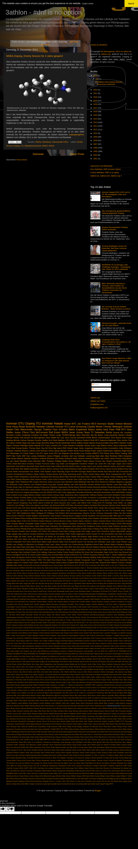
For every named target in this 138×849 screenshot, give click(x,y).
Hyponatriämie (88, 651)
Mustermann (59, 713)
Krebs (105, 682)
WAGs (56, 773)
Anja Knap (45, 578)
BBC (111, 516)
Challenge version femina (67, 599)
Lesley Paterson (24, 485)
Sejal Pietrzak (67, 745)
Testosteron (83, 511)
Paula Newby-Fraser (87, 451)
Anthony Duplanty (55, 578)
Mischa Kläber (88, 711)
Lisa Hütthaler (79, 456)
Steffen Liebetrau (55, 490)
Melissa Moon (40, 706)
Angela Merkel (28, 495)
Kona (66, 542)
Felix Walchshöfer (23, 429)
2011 (95, 130)
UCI (7, 453)
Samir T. (108, 555)
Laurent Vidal (45, 687)
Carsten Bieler (96, 477)
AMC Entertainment (12, 568)
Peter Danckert (127, 724)
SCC (18, 739)
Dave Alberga (123, 609)
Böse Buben (85, 477)
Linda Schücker (11, 690)
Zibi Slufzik (114, 781)
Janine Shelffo (71, 537)
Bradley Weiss (16, 521)
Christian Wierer (26, 498)
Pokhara (119, 726)
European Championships (24, 627)
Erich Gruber (71, 625)
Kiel (77, 680)
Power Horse (127, 726)
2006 (95, 148)
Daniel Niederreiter (82, 609)
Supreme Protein (95, 752)
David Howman (36, 479)
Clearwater (46, 498)
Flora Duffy (78, 479)
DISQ (8, 609)
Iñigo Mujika (16, 659)
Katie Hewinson (107, 677)
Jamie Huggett (40, 661)
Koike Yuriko (71, 682)
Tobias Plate (80, 763)
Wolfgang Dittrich (126, 778)
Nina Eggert (123, 716)
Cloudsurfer (71, 498)
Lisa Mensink (57, 690)
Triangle (129, 511)
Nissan (129, 716)
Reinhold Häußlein (100, 487)
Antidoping (44, 477)
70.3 (22, 453)
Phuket (33, 552)
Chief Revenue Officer (120, 599)
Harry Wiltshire (126, 500)
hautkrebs (10, 565)
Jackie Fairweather (74, 659)
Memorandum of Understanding (56, 706)
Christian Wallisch (63, 601)
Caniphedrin (112, 594)
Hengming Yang (26, 503)
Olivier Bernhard (11, 721)
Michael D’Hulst (61, 708)
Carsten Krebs (16, 596)
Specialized (100, 747)
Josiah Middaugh (79, 482)
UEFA (21, 768)
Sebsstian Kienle (48, 745)
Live (31, 505)
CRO (12, 594)
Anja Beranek (34, 477)
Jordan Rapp (69, 669)
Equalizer (55, 625)
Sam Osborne (92, 739)
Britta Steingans (121, 589)
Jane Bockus (64, 661)
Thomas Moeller (67, 760)
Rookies (77, 737)
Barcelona (125, 581)
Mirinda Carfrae (19, 440)
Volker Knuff (18, 773)
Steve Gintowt (45, 752)
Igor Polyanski (95, 654)
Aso (130, 578)
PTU (122, 721)
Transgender (85, 560)
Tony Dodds (128, 763)
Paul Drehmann (57, 724)
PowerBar (79, 445)
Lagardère (128, 482)
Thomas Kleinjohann (42, 760)
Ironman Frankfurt (92, 458)
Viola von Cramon (101, 771)
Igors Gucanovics (106, 654)
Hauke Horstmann (121, 646)
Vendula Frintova (49, 563)
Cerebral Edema (102, 596)
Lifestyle (20, 544)
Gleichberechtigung (67, 641)
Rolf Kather (10, 490)
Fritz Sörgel (104, 529)
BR (64, 581)
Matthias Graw (50, 703)
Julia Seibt (44, 672)
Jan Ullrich (105, 458)
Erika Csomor (88, 625)
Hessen (129, 531)
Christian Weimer (17, 524)
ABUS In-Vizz (109, 565)
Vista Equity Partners (119, 771)
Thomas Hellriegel (20, 445)
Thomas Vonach (102, 760)
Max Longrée (70, 703)
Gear (129, 429)
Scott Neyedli (96, 742)
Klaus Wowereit (41, 682)
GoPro (44, 531)
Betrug (80, 518)
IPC (117, 651)
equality (53, 784)
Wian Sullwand (100, 563)
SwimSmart (67, 490)
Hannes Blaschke (54, 646)
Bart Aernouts (54, 477)
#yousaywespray (75, 513)
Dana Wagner (58, 609)
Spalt (94, 747)
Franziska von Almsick (118, 633)
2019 (95, 101)
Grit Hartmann (53, 531)
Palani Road (73, 451)
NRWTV (95, 453)
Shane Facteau (121, 745)
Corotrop (31, 607)
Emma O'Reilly (20, 529)
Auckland (82, 495)
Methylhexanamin (101, 706)
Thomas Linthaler (56, 760)
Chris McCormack (39, 432)
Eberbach (9, 622)
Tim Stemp (43, 763)
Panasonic (128, 721)
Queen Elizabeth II (44, 729)
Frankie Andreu (86, 529)
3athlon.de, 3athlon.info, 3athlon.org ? (106, 176)
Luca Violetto (21, 693)
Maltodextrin (50, 695)
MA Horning (112, 693)
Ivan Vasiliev (35, 472)
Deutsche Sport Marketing (116, 615)
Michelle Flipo (127, 708)
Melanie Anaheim (126, 703)
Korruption (89, 682)
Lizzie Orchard (91, 690)
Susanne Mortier (19, 560)
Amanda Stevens (33, 573)
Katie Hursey (117, 677)
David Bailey (73, 612)
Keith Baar (18, 680)
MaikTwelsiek (25, 695)
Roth (93, 440)
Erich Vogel (79, 625)
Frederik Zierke (44, 635)
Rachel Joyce (90, 445)
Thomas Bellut (11, 760)
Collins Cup (54, 464)
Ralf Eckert (54, 432)
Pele (130, 445)
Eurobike (105, 443)
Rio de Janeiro (30, 555)
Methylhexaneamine (33, 146)
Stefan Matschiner (103, 557)
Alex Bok (122, 513)
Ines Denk (22, 656)
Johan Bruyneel (60, 503)
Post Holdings (42, 552)
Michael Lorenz (96, 708)
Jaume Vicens (84, 661)
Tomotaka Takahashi (116, 763)
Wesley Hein (39, 776)
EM (32, 500)
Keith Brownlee (28, 680)
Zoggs (125, 781)
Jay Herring (93, 661)
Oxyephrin (111, 721)
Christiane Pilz (74, 601)
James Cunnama (54, 482)
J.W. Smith (39, 659)
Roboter (8, 737)
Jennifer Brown (11, 664)
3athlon (80, 443)
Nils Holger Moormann (103, 716)
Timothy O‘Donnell (54, 763)
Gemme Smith (71, 638)
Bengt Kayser (49, 583)
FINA (82, 627)
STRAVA (86, 555)
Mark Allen (99, 456)
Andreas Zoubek (90, 576)
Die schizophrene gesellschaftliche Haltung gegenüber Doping (116, 212)
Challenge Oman (52, 599)
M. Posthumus (99, 693)
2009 (95, 137)
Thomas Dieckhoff (77, 438)
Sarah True (70, 511)
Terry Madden (61, 758)
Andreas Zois (80, 576)
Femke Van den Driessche (38, 630)
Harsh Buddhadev (96, 646)
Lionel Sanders (68, 445)
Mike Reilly (123, 485)
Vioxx (109, 771)
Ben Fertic (16, 456)
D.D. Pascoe (103, 607)
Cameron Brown (46, 469)
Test (76, 511)
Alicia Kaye (122, 570)
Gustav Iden (91, 643)
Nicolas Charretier (34, 716)
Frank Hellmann (33, 633)
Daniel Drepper (110, 524)
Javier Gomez (116, 458)
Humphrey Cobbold (66, 651)
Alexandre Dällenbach (76, 570)
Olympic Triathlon (43, 429)
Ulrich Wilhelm (79, 768)
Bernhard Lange (119, 583)
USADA (18, 443)
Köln (17, 466)
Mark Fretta (67, 698)
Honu (35, 651)
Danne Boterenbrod (104, 609)
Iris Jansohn (61, 656)
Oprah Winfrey (40, 466)
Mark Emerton (58, 698)
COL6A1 (126, 591)
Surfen (79, 474)
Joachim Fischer (126, 664)
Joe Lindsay (30, 667)
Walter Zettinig (94, 773)
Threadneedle (127, 760)
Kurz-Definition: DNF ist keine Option (105, 169)
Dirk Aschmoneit (92, 617)
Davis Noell (16, 615)
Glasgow (58, 641)
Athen (76, 495)
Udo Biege (40, 768)
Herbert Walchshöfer (117, 531)
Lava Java (64, 438)
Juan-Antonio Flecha (26, 672)
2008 (95, 140)
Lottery (57, 544)
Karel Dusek (113, 674)
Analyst (48, 573)
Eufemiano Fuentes (65, 479)
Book (14, 589)
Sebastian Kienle (103, 432)
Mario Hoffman (37, 698)
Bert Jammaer (14, 586)
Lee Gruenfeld (66, 687)
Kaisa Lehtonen (75, 674)
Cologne (81, 604)
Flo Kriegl (51, 630)
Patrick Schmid (92, 550)
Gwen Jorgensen (86, 448)
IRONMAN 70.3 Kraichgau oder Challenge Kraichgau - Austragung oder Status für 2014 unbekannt (116, 267)
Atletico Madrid (11, 581)
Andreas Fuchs (16, 495)
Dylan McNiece (115, 620)
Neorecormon (22, 716)
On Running (51, 721)
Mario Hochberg (27, 698)
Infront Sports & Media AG (43, 503)
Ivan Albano (125, 656)
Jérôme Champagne (107, 672)
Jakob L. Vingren (116, 659)
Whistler (58, 776)
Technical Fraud (39, 758)
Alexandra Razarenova (48, 570)
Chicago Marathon (107, 599)
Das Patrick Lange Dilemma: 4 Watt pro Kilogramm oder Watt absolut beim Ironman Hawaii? (116, 360)
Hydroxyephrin (78, 651)
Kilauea (25, 451)
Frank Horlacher (44, 633)
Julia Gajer (111, 464)
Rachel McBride (75, 552)
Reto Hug (118, 552)
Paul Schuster (67, 724)
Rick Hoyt (72, 734)
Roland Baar (39, 737)
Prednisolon (10, 729)
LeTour (27, 505)
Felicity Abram (123, 627)
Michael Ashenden (27, 708)
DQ (16, 609)
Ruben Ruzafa (64, 555)
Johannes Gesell (86, 667)
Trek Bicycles (87, 765)
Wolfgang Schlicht (24, 781)
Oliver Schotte (127, 719)
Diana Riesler (11, 500)
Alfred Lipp (88, 570)
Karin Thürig (92, 503)
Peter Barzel (110, 724)
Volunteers (34, 773)
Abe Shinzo (37, 568)
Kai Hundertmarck (64, 674)
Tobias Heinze (88, 461)
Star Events (27, 750)
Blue (84, 586)
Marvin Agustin (58, 700)
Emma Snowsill (50, 500)
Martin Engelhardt (78, 429)
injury (73, 784)
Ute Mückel (124, 768)
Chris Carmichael (118, 521)
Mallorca (114, 544)
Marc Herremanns (76, 505)
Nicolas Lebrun (46, 716)
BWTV (9, 456)
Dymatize (124, 526)
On (24, 487)
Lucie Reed (44, 505)
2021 (95, 93)
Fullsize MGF (124, 635)
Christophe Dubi (11, 604)
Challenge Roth (121, 477)
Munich (45, 713)
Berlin (17, 469)
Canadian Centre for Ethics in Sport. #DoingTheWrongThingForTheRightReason (81, 594)
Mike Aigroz (34, 711)
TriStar (85, 474)
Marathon (120, 544)
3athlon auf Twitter (98, 401)
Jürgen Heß (19, 674)
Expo (78, 627)
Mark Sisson (83, 698)
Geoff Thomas (95, 638)
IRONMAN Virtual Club (46, 654)
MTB (68, 505)
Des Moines (56, 615)
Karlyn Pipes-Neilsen (28, 677)
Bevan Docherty (28, 464)
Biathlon (96, 518)
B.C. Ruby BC (41, 581)
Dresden (78, 620)
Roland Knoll (28, 511)
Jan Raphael (63, 453)
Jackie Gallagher (86, 659)
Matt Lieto (72, 547)
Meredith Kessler (83, 706)
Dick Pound (52, 617)
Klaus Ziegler (51, 682)
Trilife (125, 765)
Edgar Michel (39, 500)
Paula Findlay (56, 466)
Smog (81, 747)
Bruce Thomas (48, 591)
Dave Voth (54, 612)
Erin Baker (109, 625)
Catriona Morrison (59, 521)
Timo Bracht (116, 438)
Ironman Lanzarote (90, 656)
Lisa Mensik (48, 690)
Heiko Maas (21, 648)
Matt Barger (102, 700)
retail (85, 784)
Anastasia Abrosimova (58, 573)
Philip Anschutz (52, 726)
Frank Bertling (23, 633)
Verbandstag (70, 771)
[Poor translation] (10, 809)
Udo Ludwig (49, 768)
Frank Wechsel (94, 633)
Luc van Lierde (12, 461)
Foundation (111, 630)
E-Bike (123, 620)
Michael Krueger (126, 547)
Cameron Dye (32, 594)
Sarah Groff (19, 490)
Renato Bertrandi (114, 487)
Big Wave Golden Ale (52, 586)
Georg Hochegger (92, 500)
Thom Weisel (56, 560)
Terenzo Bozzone (84, 490)
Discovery (17, 620)
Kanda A (91, 674)
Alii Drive (49, 448)
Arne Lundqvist (102, 578)
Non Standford (11, 719)
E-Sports (129, 620)
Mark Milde (75, 698)
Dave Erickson (34, 612)
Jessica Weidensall (70, 664)
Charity (68, 521)
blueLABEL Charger (27, 784)
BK (48, 581)
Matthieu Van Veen (71, 485)
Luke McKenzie (54, 505)
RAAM (53, 729)
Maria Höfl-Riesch (121, 695)
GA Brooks (20, 638)
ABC (98, 565)
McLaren (89, 547)
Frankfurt (35, 435)
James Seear (30, 661)
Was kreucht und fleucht (108, 773)
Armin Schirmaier (73, 578)
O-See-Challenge (69, 719)
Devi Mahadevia (65, 526)
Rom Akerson (57, 737)
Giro (40, 531)
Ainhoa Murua (121, 568)
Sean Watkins (127, 742)
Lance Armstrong (78, 426)
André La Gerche (113, 576)
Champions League (82, 599)
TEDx (96, 755)
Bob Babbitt (24, 469)
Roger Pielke (30, 737)
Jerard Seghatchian (46, 664)
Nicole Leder (17, 487)
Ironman (11, 423)
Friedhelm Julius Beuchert (59, 635)
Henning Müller (78, 648)
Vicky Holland (122, 490)
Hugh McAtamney (43, 651)
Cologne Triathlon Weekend (94, 604)
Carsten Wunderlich (28, 596)
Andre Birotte (81, 573)
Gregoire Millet (55, 643)
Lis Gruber (31, 690)
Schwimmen (56, 742)
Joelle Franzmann (49, 667)
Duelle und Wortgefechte (69, 464)
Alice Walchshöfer (118, 492)
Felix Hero (14, 630)
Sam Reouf (101, 739)
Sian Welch (30, 747)
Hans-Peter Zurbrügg (67, 531)
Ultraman (106, 768)
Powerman (52, 552)
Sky (68, 747)
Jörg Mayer (128, 672)
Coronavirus (91, 498)
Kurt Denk (53, 440)
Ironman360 (117, 656)
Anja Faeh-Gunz (36, 578)
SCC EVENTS (25, 739)
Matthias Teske (60, 703)
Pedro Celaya (92, 724)
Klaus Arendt (31, 542)
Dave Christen (17, 612)
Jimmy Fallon (91, 664)
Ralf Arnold (24, 732)
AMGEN (22, 568)
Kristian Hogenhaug (21, 685)
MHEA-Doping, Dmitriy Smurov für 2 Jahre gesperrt (34, 56)
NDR (41, 550)
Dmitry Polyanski (39, 620)
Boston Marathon (22, 589)
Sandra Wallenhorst (119, 555)
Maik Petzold (55, 443)
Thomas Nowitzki (79, 760)
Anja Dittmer (101, 445)
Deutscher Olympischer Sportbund (28, 617)
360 (79, 565)
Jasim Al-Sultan (74, 661)
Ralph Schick (109, 552)
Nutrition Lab (50, 719)
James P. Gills (21, 661)
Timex (64, 560)
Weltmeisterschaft (126, 773)
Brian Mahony (100, 589)
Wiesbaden (14, 453)
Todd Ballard (89, 763)
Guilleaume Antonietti (79, 643)
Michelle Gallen (11, 711)
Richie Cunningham (13, 555)
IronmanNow (109, 534)
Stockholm (75, 752)
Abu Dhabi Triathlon (124, 466)
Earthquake (10, 529)
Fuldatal (116, 635)
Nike (39, 508)
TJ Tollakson (110, 755)
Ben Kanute (49, 518)
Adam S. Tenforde (86, 568)
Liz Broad (76, 690)
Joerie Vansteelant (62, 667)
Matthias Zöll (63, 440)
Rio (23, 555)
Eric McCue (62, 625)
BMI (19, 464)
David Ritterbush (122, 612)
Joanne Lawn (20, 667)
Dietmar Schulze (80, 617)
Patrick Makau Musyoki (33, 724)
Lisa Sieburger (67, 690)
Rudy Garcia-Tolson (87, 737)
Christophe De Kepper (124, 601)
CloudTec (54, 498)
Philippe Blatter (61, 461)
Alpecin (24, 573)
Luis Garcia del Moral (41, 693)
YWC (63, 781)
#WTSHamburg (69, 565)
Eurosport (37, 627)
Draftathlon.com (97, 404)
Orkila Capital (71, 550)
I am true (97, 651)
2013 (95, 122)
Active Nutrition (75, 568)
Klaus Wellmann (30, 682)
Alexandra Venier (62, 570)
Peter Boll (118, 724)
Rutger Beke (38, 511)
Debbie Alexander (27, 615)
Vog (42, 448)
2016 (95, 111)
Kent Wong (62, 680)
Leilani (73, 687)
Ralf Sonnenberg (61, 732)
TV (92, 432)
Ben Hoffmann (91, 495)
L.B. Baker (60, 685)
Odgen (89, 719)
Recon (111, 732)
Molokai (96, 711)
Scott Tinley (36, 557)
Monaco (101, 711)
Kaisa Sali (84, 674)
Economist (26, 622)
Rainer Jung (120, 508)
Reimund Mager (16, 734)
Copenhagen (10, 607)
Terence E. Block (50, 758)
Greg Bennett (45, 643)
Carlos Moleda (126, 495)
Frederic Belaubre (32, 635)
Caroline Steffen (41, 440)
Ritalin (77, 734)
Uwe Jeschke (98, 466)
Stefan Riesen (95, 750)
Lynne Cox (72, 693)
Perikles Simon (77, 508)
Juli (97, 79)
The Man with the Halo (110, 758)
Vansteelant (37, 771)
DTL (41, 453)
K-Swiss (76, 539)
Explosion (73, 627)
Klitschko (59, 682)
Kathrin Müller (85, 677)
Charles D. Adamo (91, 521)
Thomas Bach (35, 448)
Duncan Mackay (104, 620)
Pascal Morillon (20, 724)
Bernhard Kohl (75, 477)
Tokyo (123, 511)
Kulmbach (41, 685)
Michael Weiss (126, 505)
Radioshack (84, 729)
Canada (51, 594)
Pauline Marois (78, 724)
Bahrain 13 (69, 581)
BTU (12, 518)
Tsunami (16, 768)
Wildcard (106, 466)
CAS (37, 453)
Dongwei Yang (50, 620)
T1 (92, 755)
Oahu (85, 719)
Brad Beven (39, 589)
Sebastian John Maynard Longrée (30, 745)
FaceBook (83, 464)
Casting (50, 596)
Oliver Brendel (97, 719)
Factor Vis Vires (97, 627)
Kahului (54, 674)
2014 (95, 119)
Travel (69, 765)
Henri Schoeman (103, 531)
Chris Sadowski (30, 601)
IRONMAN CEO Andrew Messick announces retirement (108, 83)
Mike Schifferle (59, 711)
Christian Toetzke (12, 498)
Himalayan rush (122, 648)
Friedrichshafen (73, 635)
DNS (65, 448)
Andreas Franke (11, 576)
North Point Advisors (39, 719)
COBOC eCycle (117, 591)
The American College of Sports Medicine (89, 758)
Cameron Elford (42, 594)
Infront (105, 448)
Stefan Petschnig (42, 490)
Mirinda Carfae (78, 711)
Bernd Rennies (60, 518)
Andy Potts (10, 469)
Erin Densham (62, 500)
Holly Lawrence (24, 534)
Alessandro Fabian (111, 513)
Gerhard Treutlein (18, 531)
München (37, 461)
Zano (94, 781)
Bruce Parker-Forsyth (35, 591)
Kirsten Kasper (101, 680)
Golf (105, 641)
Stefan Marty (86, 750)
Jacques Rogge (12, 537)
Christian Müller (41, 601)
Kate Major (92, 539)
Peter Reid (10, 448)
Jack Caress (54, 659)
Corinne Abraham (21, 607)
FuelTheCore (100, 635)
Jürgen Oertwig (38, 674)
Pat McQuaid (54, 508)
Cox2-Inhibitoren (39, 607)
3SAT (83, 565)
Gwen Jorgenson (101, 643)
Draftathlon (41, 456)
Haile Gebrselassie (28, 646)
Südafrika (88, 755)
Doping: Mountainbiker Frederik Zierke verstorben (115, 228)
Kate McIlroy (39, 677)
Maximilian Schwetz (86, 485)
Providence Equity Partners (34, 474)
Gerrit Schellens (32, 531)
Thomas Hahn (30, 760)
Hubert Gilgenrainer (78, 534)
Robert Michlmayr (114, 734)
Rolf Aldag (63, 474)
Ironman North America (105, 656)
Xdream (113, 466)
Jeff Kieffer (117, 661)
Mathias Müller (93, 700)
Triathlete (111, 765)
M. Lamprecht (89, 693)
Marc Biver (78, 695)
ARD (130, 453)
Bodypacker (123, 518)
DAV (117, 607)
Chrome (20, 604)
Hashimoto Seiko (108, 646)
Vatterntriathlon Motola (49, 771)
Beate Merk (15, 583)
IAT (99, 534)
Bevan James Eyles (37, 586)
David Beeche (83, 612)
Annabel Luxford (40, 495)
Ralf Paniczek (32, 732)
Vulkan (51, 773)
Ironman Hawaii (52, 423)
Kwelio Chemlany (51, 685)
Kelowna (36, 680)
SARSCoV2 (74, 555)
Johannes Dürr (11, 539)
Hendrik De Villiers (67, 648)
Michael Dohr (51, 708)
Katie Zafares (127, 677)
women (97, 784)
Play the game (109, 508)
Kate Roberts (60, 677)
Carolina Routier (121, 594)
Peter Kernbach (24, 552)
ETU (43, 445)
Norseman (61, 550)
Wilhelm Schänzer (118, 563)
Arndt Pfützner (84, 578)
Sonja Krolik (77, 557)
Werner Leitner (29, 776)
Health (130, 646)
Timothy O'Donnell (109, 490)
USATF (26, 768)
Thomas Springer (94, 511)
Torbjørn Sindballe (73, 560)
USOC (35, 768)
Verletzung (78, 771)
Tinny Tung (72, 763)
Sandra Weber (59, 511)
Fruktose (82, 635)
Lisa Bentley (40, 690)
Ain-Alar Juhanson (97, 513)
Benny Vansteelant (75, 583)
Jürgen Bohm (10, 674)
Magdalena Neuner (91, 544)
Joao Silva (128, 537)
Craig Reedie (72, 607)
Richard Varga (63, 734)
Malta (43, 695)
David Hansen (93, 612)
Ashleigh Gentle (123, 578)
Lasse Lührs (110, 542)
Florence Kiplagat (60, 630)
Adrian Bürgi (103, 568)
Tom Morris (97, 763)
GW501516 (28, 638)
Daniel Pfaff (121, 524)
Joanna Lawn (10, 667)
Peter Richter (88, 508)
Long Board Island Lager (105, 690)
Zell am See (106, 781)
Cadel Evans (18, 594)
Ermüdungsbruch (126, 625)
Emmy (126, 469)
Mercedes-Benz (72, 706)
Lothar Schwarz (11, 693)
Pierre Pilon (103, 726)
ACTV (117, 565)
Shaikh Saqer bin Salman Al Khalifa (103, 745)
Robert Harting (103, 734)
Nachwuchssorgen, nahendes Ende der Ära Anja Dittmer (116, 324)
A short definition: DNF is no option (104, 172)
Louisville (63, 544)
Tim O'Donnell (114, 511)
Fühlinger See (11, 638)
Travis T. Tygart (96, 560)
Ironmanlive (113, 448)
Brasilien (69, 589)
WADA (51, 146)
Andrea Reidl (91, 573)
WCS (93, 423)
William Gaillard (115, 776)
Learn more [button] (87, 3)
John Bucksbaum (98, 667)
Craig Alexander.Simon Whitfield (56, 607)
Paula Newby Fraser (115, 550)
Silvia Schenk (46, 747)
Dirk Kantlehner (89, 526)
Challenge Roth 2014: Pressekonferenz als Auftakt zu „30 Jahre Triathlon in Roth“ (116, 342)
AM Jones (128, 565)
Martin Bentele (98, 472)
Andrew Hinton (102, 576)
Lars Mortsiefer (99, 542)
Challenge (26, 435)
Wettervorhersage (49, 776)
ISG (102, 534)
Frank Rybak (55, 633)
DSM (19, 609)
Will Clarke (86, 776)
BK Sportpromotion (56, 581)
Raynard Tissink (84, 732)
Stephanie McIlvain (12, 752)
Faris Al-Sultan (60, 429)
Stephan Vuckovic (31, 458)
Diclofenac (60, 617)
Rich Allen (45, 734)
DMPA (12, 609)
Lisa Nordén (75, 453)
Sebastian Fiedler (12, 745)
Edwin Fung (47, 622)
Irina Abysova (52, 656)
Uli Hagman (57, 768)
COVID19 (34, 521)
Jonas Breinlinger (45, 539)
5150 (130, 461)
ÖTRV (55, 492)
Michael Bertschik (40, 708)
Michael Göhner (113, 547)
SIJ (35, 739)
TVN (44, 560)
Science (29, 557)
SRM (45, 739)
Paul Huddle (102, 550)
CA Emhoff (104, 591)
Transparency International (57, 765)
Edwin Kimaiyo (56, 622)
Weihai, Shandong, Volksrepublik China (51, 142)
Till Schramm (10, 763)
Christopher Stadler (32, 524)
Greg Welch (114, 443)
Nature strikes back (98, 429)
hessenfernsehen (120, 461)
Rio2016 (72, 466)
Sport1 (89, 466)
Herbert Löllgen (89, 648)
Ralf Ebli (65, 466)
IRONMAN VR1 (33, 654)
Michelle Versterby (23, 711)
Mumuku (44, 451)
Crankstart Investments (77, 524)
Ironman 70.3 (62, 426)
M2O (106, 693)
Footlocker (90, 630)
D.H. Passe (112, 607)
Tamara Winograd (16, 758)
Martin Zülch (63, 547)
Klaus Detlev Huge (44, 542)
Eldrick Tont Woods (75, 622)
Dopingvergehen (76, 134)
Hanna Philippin (53, 456)
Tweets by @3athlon (98, 45)
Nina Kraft (45, 508)
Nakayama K (107, 713)
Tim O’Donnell (96, 490)
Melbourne (9, 706)
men (77, 784)
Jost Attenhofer (120, 669)
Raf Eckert (86, 552)
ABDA (103, 565)
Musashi (51, 713)
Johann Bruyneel (74, 667)
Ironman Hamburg (78, 656)
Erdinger (57, 529)
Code (76, 604)
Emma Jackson (106, 469)
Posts (95, 385)
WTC (74, 423)
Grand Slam (18, 643)
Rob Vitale (83, 734)
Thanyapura (71, 758)
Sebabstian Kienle (68, 443)
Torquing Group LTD (29, 765)
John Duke (108, 667)
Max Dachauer (103, 505)
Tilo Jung (18, 763)
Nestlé (45, 550)
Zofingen (128, 563)
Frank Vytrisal (83, 633)
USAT (14, 513)
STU (49, 739)
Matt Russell (111, 700)
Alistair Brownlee (26, 426)
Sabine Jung (60, 739)
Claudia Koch (28, 604)
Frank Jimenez (74, 529)
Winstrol (38, 778)
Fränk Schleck (90, 635)
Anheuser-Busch (67, 516)
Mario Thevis (35, 547)
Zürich (130, 781)
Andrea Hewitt (11, 464)
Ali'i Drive (105, 570)
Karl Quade (16, 677)
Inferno (28, 656)
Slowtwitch (60, 557)
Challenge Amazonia (125, 596)
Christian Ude (51, 601)
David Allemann (64, 612)
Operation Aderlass (33, 487)
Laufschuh (10, 505)
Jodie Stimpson (125, 448)
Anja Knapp (127, 438)
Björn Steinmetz (83, 435)
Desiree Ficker (66, 615)
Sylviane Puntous (79, 755)
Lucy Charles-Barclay (76, 544)
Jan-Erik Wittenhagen (52, 661)
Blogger (98, 790)
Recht (107, 732)
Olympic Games (41, 721)
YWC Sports (70, 781)
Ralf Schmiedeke (96, 552)
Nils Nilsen (114, 716)
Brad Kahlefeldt (49, 589)
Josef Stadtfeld (88, 669)
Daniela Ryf (118, 433)
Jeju (130, 661)
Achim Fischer (54, 568)
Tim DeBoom (26, 763)
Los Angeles (118, 690)
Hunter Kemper (91, 534)
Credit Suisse (82, 607)
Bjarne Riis (79, 586)
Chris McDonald (19, 601)
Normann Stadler (105, 423)
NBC (44, 461)
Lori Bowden (39, 544)
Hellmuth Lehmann (44, 648)
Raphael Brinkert (73, 732)
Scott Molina (87, 742)
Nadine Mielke (97, 713)
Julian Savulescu (54, 672)
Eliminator (96, 622)
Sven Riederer (31, 560)
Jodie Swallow (45, 472)
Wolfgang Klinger (12, 781)
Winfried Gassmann (28, 778)
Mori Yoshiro (22, 713)
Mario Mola (25, 547)
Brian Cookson (89, 589)
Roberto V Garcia (126, 734)
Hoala (12, 651)
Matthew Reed (27, 703)
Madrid (89, 472)
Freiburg (96, 529)
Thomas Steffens (91, 760)
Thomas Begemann (125, 758)
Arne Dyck (93, 578)
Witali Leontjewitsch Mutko (50, 778)
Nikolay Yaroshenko (88, 716)
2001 (95, 159)
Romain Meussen (68, 737)
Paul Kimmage (65, 508)
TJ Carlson (101, 755)
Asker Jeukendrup (66, 495)
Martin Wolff (49, 700)
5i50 (86, 565)
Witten (33, 513)
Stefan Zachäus (113, 750)
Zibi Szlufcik (47, 492)
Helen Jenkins (78, 458)
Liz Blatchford (29, 544)
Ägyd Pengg (105, 784)
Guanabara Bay (66, 643)
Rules (117, 453)
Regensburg (127, 451)
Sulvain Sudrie (84, 752)
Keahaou (10, 451)
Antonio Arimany (53, 495)
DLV (99, 524)
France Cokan (120, 630)
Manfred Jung (59, 695)
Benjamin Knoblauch (62, 583)
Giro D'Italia (43, 641)
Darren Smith (19, 526)
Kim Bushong (91, 680)
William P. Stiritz (126, 776)
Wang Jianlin (100, 474)
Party (48, 466)
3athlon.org (106, 54)
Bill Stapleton (105, 518)
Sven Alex (15, 755)
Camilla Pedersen (45, 521)
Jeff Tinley (125, 661)
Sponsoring (72, 474)
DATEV (89, 524)
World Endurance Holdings (40, 781)
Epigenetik (47, 625)
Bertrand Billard (25, 586)
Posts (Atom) (21, 160)
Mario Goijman (16, 698)
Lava (14, 544)
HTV (56, 453)
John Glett (116, 667)
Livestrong (90, 456)
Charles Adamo (78, 521)
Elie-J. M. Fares (87, 622)
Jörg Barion (127, 458)
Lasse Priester (121, 542)
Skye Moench (74, 747)
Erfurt (56, 479)
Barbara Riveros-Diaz (114, 581)
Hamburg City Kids (41, 646)
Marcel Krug (47, 485)
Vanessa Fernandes (26, 771)
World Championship (114, 474)
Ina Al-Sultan (125, 654)
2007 (95, 144)
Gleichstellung (79, 641)
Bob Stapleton (101, 586)
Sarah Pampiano (126, 739)
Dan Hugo (116, 498)
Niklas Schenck (76, 716)
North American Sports (24, 719)
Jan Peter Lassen (25, 537)
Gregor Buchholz (42, 443)
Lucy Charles (85, 453)
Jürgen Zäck (121, 464)
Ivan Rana (118, 534)
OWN (81, 719)
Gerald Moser (127, 638)
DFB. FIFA (123, 607)
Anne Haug (12, 426)
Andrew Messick (123, 423)
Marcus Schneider (108, 695)
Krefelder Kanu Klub (119, 682)
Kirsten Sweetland (113, 680)
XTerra (25, 432)
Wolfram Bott (64, 513)
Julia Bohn (36, 672)
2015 (95, 115)
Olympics (63, 451)
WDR (76, 563)
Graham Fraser (118, 641)
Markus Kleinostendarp (49, 547)
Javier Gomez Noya (79, 432)
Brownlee (16, 591)
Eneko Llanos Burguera (36, 529)
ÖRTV (111, 784)
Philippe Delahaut (83, 726)
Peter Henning (11, 726)
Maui (107, 456)
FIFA (70, 500)
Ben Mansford (40, 583)
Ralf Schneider (42, 732)
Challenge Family (108, 477)
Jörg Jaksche (119, 672)
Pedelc (85, 724)
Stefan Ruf (104, 750)
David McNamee (70, 469)
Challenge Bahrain (12, 599)
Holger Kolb (19, 651)
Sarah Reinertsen (12, 742)
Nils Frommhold (122, 472)
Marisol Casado (125, 435)
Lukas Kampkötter (55, 693)
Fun (130, 635)
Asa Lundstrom (113, 578)
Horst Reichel (50, 534)
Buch (55, 591)
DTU (21, 423)
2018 (95, 104)
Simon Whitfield (75, 461)
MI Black (120, 693)
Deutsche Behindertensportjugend (94, 615)
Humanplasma (54, 651)
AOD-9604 (29, 568)
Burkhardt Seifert (84, 591)
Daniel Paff (93, 609)
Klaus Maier (124, 680)
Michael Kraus (100, 485)
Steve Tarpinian (66, 752)
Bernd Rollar (64, 477)
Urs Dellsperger (115, 768)
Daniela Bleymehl (22, 479)
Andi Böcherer (72, 573)
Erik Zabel (65, 529)
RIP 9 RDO (65, 729)
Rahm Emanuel (112, 729)
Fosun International (101, 630)
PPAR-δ (118, 721)
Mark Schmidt (58, 485)
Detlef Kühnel (83, 469)
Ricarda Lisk (18, 511)
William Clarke (105, 776)
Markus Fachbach (90, 505)
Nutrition (123, 443)
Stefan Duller (55, 750)
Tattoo (24, 758)
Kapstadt (106, 674)
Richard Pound (126, 487)
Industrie (15, 656)
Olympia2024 (22, 721)
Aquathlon (91, 516)
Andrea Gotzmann (18, 516)
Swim (50, 755)
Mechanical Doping (92, 703)
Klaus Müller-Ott (52, 438)
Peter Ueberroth (22, 726)
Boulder (31, 589)
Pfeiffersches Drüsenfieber (37, 726)
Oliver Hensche (107, 719)
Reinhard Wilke (116, 456)
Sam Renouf (49, 511)
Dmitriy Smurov (102, 526)
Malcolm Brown (36, 695)
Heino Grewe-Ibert (32, 648)
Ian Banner (86, 654)
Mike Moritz (42, 711)
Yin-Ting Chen (79, 781)
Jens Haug (35, 664)
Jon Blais (36, 669)
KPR (76, 472)
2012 (95, 126)
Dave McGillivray (45, 612)
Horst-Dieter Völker (63, 534)
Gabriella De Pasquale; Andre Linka (44, 638)
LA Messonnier (79, 685)
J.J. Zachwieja (31, 659)
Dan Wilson (49, 609)
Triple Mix (9, 768)
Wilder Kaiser (66, 776)
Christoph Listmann (109, 601)
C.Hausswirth (95, 591)
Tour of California (42, 765)
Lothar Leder (49, 544)
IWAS (74, 654)
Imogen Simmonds (40, 482)
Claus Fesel (37, 498)
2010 (95, 133)
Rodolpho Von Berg (18, 737)
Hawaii (67, 423)
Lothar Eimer (127, 690)
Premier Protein (62, 552)
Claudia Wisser (95, 426)
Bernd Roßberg (98, 583)
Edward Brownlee (36, 622)
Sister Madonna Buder (58, 747)
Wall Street (85, 773)
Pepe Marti (101, 724)
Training (123, 453)
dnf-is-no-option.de (123, 51)
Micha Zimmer (15, 708)
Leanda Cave (34, 451)
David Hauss (29, 526)
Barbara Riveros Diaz (98, 581)
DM (102, 524)
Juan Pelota (57, 539)
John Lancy (124, 667)
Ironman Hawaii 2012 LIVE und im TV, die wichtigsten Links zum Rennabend (116, 194)
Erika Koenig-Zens (100, 625)
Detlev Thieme (77, 615)
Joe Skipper (38, 667)
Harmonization (85, 646)
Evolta (67, 627)
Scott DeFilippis (77, 742)
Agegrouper (71, 492)
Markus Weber (122, 698)
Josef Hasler (78, 669)
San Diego (109, 739)
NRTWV (79, 713)
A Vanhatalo (93, 565)
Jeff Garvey (110, 661)
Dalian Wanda (34, 445)
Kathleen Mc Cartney (73, 677)
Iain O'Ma (79, 654)
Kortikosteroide (98, 682)
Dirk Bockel (25, 438)
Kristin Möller (118, 503)
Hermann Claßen (100, 648)
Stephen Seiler (24, 752)
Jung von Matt (82, 672)
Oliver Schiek (117, 719)
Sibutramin (37, 747)
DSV (23, 609)
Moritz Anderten (32, 713)
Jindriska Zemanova (113, 664)
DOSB (88, 438)
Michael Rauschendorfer (15, 550)
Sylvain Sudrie (67, 755)
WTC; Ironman (63, 773)
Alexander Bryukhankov (102, 492)
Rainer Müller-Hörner (125, 729)
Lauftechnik (26, 687)
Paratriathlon (81, 550)
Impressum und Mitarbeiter (101, 166)
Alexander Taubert (19, 570)
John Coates (71, 503)
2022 (95, 90)
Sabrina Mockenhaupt (72, 739)
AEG (60, 492)
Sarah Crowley (81, 466)
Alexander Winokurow (33, 570)
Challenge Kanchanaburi (38, 599)
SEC (32, 739)
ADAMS (122, 565)
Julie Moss (73, 672)
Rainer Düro (109, 453)
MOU (125, 693)
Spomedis (113, 747)
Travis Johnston (77, 765)
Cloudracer (63, 498)
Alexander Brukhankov (84, 492)
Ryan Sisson (125, 737)
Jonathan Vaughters (58, 669)
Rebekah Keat (95, 732)
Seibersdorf (58, 745)
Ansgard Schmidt (80, 516)
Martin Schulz (39, 700)
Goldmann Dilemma (97, 641)
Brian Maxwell (110, 589)
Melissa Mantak (30, 706)
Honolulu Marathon (37, 534)
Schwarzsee (47, 742)
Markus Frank (112, 698)
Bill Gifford (63, 586)
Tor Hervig (18, 765)
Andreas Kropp (23, 576)
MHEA (45, 146)
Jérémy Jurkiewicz (93, 672)
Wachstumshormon (75, 773)
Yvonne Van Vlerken (103, 461)
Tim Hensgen (35, 763)
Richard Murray (52, 474)
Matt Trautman (121, 700)
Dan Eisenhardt (39, 609)
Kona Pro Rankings (104, 503)
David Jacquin (102, 612)
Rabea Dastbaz (74, 729)
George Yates (117, 638)
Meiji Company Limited (112, 703)
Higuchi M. (113, 648)
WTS (97, 440)
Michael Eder (72, 708)
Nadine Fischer (87, 713)
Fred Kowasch (21, 635)
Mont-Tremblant (120, 711)
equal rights (47, 784)
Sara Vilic (117, 739)
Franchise (14, 633)
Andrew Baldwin (32, 516)
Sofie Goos (68, 557)
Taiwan (116, 755)
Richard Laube (53, 734)
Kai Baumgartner (108, 51)
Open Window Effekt (63, 721)
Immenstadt (116, 654)
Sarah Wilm (23, 742)
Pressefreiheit (18, 474)
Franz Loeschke (104, 633)
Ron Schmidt (53, 555)
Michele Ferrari (12, 508)
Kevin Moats (71, 680)
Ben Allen (32, 583)
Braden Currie (103, 495)
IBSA (102, 651)
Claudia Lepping (39, 604)
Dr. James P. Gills (23, 500)
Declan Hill (37, 615)
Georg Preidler (114, 529)
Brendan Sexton (78, 589)
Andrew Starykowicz (21, 477)
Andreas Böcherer (47, 458)
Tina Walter (64, 763)
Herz (107, 648)
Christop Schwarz (97, 601)
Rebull (102, 732)
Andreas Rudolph (34, 576)
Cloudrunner (63, 604)
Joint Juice (29, 669)
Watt (118, 773)
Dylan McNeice (114, 526)
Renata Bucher (27, 734)
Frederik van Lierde (95, 464)
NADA (72, 440)
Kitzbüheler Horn (19, 542)
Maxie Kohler (80, 703)
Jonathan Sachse (45, 669)
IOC (60, 445)
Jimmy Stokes (101, 664)
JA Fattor (47, 659)
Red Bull (124, 732)
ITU (22, 146)
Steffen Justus (13, 432)
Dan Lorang (31, 456)
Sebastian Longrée (48, 557)
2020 (95, 97)
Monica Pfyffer (110, 711)
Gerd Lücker (115, 500)
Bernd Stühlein (71, 518)
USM (30, 768)
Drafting (9, 440)
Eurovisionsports (46, 627)
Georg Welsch (104, 500)
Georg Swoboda (106, 638)
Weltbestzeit (25, 513)
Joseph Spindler (98, 669)
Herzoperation (24, 472)
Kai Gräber (83, 539)
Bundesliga (60, 591)
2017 (95, 108)
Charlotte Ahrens (105, 521)
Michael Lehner (115, 505)
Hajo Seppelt (110, 479)
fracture (59, 784)
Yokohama (88, 781)
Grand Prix (10, 643)
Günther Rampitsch (125, 643)
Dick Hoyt (44, 617)
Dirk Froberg (124, 617)
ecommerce (39, 784)
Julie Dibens (81, 503)
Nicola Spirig (53, 451)
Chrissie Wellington (113, 426)
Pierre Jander (99, 508)
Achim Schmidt (64, 568)
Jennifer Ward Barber (24, 664)
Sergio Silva (87, 745)
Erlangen (117, 625)
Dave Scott (48, 453)
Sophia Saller (87, 747)
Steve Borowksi (35, 752)
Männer (66, 713)
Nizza (55, 550)
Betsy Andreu (88, 518)
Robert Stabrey (42, 555)
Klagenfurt (120, 482)
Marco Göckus (96, 695)
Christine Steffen (84, 601)
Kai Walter (43, 435)
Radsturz (91, 729)
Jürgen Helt (69, 472)
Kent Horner (54, 680)
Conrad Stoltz (82, 498)
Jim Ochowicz (82, 664)
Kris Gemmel (88, 542)
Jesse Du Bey (104, 537)
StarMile (34, 750)
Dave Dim (25, 612)
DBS (110, 498)
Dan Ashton (30, 609)
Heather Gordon (11, 648)
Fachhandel (88, 627)
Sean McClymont (116, 742)
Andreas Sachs (46, 576)
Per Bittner (128, 550)
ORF (77, 719)
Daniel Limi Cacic (69, 609)
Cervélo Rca (113, 596)
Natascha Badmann (108, 440)
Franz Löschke (51, 445)
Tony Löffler (10, 765)
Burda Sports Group (72, 591)
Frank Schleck (74, 633)
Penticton (50, 461)
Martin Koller (18, 700)
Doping (17, 146)
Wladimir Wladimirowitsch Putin (70, 778)
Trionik (129, 765)
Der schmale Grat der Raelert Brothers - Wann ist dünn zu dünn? (116, 308)
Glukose (87, 641)
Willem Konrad (95, 776)
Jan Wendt (49, 537)
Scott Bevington (66, 742)
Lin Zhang (128, 687)
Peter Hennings (12, 552)
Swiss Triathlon (58, 755)
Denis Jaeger (46, 615)
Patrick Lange (55, 435)
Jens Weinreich (67, 482)
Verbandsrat (61, 771)
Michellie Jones (26, 461)
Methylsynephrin (126, 706)
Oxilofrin (104, 721)
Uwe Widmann (14, 771)
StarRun (40, 750)
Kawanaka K (10, 680)
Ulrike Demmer (90, 768)
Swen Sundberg (42, 755)
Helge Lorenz (91, 531)
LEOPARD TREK (90, 685)
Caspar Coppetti (41, 596)
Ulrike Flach (99, 768)
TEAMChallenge (68, 435)
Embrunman (117, 622)
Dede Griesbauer (51, 526)
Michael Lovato (112, 485)
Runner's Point (107, 737)
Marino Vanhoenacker (101, 438)
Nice (50, 550)
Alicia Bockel (113, 570)
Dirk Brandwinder (104, 617)
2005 (95, 151)
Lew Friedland (36, 485)
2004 (95, 155)
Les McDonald (11, 485)
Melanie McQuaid (99, 547)
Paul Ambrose (46, 724)
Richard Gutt (127, 552)
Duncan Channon (93, 620)
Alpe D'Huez (17, 573)
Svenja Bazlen (22, 448)
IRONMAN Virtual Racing (63, 654)
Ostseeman (97, 721)
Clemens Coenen (46, 524)
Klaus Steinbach (18, 682)
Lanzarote (118, 685)
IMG (30, 482)
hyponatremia (66, 784)
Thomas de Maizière (115, 760)
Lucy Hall (30, 693)
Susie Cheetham (118, 752)
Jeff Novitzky (82, 537)
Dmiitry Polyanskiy (27, 620)
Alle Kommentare (100, 389)
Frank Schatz (64, 633)
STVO (53, 739)
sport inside (91, 784)
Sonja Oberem (17, 458)
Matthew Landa (16, 703)
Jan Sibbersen (38, 537)
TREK (40, 560)
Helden (15, 472)
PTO (102, 453)
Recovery (117, 732)
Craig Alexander (111, 435)
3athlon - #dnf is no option (44, 12)
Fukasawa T (109, 635)
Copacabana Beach (125, 604)
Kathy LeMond (96, 677)
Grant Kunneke (28, 643)
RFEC (58, 729)
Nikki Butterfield (65, 716)
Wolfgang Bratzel (114, 778)
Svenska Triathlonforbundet (28, 755)
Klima (109, 445)
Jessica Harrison (117, 537)
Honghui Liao (27, 651)
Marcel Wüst (87, 695)
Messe (92, 706)
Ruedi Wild (97, 737)
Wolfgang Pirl (41, 513)
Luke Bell (65, 693)
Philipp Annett (71, 726)
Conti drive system (111, 604)
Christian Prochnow (41, 464)
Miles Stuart (68, 711)
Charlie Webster (94, 599)
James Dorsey (11, 661)
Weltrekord (9, 776)
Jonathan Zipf (67, 456)
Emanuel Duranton (106, 622)
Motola (40, 713)
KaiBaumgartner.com (99, 408)
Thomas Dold (20, 760)
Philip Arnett (62, 726)
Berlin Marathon (87, 583)
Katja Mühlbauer (104, 539)
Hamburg (98, 448)
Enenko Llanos (39, 625)
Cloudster (70, 604)
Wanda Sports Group (87, 563)
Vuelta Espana (43, 773)
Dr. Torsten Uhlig (69, 620)
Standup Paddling (89, 557)
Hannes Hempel (121, 479)
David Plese (112, 612)
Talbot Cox (122, 755)
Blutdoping (114, 518)
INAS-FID (112, 651)
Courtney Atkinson (61, 524)
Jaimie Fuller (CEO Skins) (101, 659)
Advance (86, 513)
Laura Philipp (19, 505)
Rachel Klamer (73, 487)
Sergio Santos (77, 745)
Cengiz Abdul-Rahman (88, 596)
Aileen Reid (112, 568)
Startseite (38, 154)
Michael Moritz (107, 708)
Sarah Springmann (18, 557)
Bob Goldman (91, 586)
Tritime (112, 560)
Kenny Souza (44, 680)
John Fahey (22, 539)
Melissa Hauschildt (27, 466)
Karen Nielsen (122, 674)
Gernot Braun (10, 641)
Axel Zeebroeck (31, 581)
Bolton (126, 586)
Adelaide (96, 568)
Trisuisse (106, 560)
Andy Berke (124, 576)
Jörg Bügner (67, 539)
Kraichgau (82, 472)
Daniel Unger (72, 448)
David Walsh (40, 526)
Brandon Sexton (60, 589)
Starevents (47, 750)
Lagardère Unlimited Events (105, 685)
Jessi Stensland (58, 664)
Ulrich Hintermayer (68, 768)
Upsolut (91, 474)
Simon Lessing (29, 490)
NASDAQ (72, 713)
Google (109, 641)
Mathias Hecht (83, 700)
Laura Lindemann (120, 445)
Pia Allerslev (94, 726)
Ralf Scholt (51, 732)
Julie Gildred (64, 672)
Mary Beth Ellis (110, 472)
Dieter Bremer (69, 617)
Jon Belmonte (33, 539)
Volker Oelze (26, 773)
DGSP (130, 607)
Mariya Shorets (48, 698)
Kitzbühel (111, 482)
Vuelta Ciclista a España (65, 563)
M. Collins (80, 693)
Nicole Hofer (55, 716)
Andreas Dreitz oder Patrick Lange (120, 573)
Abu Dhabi (45, 568)
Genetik (79, 638)
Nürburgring (59, 719)
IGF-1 (107, 651)
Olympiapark (31, 721)
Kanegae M (98, 674)
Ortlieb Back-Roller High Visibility (82, 721)
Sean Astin (105, 742)
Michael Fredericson (84, 708)
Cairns (25, 594)
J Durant (23, 659)
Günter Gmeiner (113, 643)
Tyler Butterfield (122, 560)
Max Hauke (81, 547)
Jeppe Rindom (93, 537)
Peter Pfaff (114, 429)
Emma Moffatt (117, 469)
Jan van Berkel (59, 537)
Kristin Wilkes (33, 685)
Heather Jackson (12, 503)
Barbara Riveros (21, 518)
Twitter (8, 513)
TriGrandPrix (103, 765)
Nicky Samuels (31, 508)
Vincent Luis (18, 492)
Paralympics (10, 724)
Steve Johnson (56, 752)
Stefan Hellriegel (66, 750)
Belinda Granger (39, 518)
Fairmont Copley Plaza (110, 627)
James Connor (127, 659)
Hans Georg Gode (73, 646)
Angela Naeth (15, 578)
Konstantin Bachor (76, 542)
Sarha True (31, 742)
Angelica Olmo (25, 578)
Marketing (104, 698)
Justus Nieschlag (57, 472)
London (18, 435)
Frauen (13, 635)
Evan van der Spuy (58, 627)
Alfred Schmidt (97, 570)
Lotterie (36, 505)
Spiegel (107, 747)
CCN (109, 591)
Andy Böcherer (44, 516)
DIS (56, 458)
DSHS (13, 479)
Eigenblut (65, 622)
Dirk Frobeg (115, 617)
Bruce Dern (24, 591)
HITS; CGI (9, 646)
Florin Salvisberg (72, 630)
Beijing (29, 518)
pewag (81, 784)
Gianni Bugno (20, 641)
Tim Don (105, 511)
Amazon (42, 573)
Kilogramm (82, 680)
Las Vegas (128, 503)
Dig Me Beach (97, 435)
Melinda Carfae (19, 706)
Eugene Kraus (11, 627)
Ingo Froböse (35, 656)
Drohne (84, 620)
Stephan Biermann (125, 750)
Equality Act (49, 529)
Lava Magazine (55, 687)
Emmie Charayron (12, 625)
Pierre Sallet (112, 726)
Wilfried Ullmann (76, 776)
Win (7, 778)
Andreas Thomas (69, 576)
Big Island (57, 448)
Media (101, 703)
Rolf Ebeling (48, 737)
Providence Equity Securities (24, 729)
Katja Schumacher (118, 539)
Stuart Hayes (116, 557)
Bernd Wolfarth (109, 583)
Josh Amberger (110, 669)
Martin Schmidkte (29, 700)
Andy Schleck (55, 516)
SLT (80, 555)
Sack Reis (83, 739)
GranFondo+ (127, 641)
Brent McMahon (114, 495)
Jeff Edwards (101, 661)
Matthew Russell (38, 703)
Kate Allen (90, 482)
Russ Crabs (116, 737)
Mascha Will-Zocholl (70, 700)
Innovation (44, 656)
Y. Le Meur (57, 781)
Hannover (63, 646)
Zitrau (121, 781)
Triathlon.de (119, 765)
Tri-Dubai (95, 765)
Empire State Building (26, 625)
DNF (24, 456)
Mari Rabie (17, 547)
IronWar (68, 656)
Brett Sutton (29, 453)
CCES (24, 521)
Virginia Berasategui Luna (33, 492)
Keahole (17, 451)
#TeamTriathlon (58, 565)
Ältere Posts (77, 154)
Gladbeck (51, 641)
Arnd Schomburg (102, 516)
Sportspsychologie (123, 747)
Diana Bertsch (77, 526)
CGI (28, 521)
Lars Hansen (18, 687)
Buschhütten (34, 469)
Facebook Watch (78, 500)
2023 (95, 76)
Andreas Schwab (57, 576)
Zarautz (99, 781)
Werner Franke (19, 776)
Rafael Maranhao (100, 729)
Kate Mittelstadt (50, 677)
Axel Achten (21, 581)
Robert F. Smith (92, 734)
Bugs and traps (28, 443)
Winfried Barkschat (15, 778)
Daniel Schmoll (126, 498)
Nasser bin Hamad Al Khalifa (122, 713)
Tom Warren (105, 763)
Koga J (64, 682)
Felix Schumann (23, 630)
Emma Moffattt (127, 622)
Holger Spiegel (11, 534)
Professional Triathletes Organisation (54, 487)
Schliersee (39, 742)
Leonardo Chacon (91, 687)
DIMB (95, 524)
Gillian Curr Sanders (32, 641)
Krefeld (110, 682)
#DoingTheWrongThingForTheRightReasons (38, 565)
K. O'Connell (47, 674)
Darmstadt (114, 609)
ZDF (124, 474)
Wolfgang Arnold (102, 778)
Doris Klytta (59, 620)
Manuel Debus (69, 695)
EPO (97, 469)
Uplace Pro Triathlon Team (23, 563)
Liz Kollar (83, 690)
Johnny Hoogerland (18, 669)
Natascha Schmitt (12, 716)
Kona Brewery (80, 682)
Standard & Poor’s (17, 750)
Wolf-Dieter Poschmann (89, 778)
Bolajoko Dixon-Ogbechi (115, 586)
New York (21, 508)
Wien (109, 563)
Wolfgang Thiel (52, 513)
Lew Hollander (102, 687)
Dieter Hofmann (65, 458)
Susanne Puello (107, 752)
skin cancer (18, 565)
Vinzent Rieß (90, 771)
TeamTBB (30, 758)
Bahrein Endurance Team (82, 581)
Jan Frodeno (83, 423)
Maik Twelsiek (104, 544)
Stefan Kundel (76, 750)
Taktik (49, 560)
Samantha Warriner (97, 555)
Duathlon (91, 469)
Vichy (84, 771)
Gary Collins (61, 638)
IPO (105, 464)
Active (64, 492)
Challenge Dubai (24, 599)
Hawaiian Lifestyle (45, 426)
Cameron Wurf (58, 469)
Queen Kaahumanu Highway (109, 451)
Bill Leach (71, 586)
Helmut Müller (55, 648)
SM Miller (40, 739)
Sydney (74, 490)
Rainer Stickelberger (13, 732)
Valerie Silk (38, 563)
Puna (36, 729)
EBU (130, 526)
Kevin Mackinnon (101, 482)
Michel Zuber (117, 708)
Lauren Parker (35, 687)
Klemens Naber (58, 542)
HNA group (17, 646)
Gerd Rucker (88, 479)
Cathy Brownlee (58, 596)
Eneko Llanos (47, 479)
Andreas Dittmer (102, 573)
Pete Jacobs (122, 440)
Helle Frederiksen (22, 482)
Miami (8, 708)
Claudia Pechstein (52, 604)
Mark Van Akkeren (94, 698)
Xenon (51, 781)
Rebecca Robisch (82, 440)
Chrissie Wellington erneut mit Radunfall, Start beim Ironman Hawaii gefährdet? (114, 248)
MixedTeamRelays (32, 550)
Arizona (64, 578)
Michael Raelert (12, 438)
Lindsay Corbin (22, 690)
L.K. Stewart (69, 685)
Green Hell (37, 643)
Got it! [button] (131, 3)
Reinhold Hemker (86, 487)
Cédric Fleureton (92, 607)
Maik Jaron (17, 695)
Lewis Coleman (112, 687)
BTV (123, 429)
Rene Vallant (37, 734)
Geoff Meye (86, 638)
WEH (19, 513)
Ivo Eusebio (127, 534)
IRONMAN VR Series (20, 654)
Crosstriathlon (102, 498)
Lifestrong (121, 687)
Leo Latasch (80, 687)
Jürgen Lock (28, 674)
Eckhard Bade (18, 622)
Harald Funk (80, 531)
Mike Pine (50, 711)
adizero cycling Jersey (13, 784)
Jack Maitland (63, 659)
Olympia (30, 440)
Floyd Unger (82, 630)
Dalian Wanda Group (92, 443)
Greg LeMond (99, 479)
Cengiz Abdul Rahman (72, 596)
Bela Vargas (24, 583)
